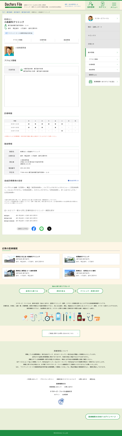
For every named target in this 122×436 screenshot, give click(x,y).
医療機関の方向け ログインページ (102, 416)
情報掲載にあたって (55, 387)
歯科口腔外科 (34, 215)
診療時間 (43, 40)
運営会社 (92, 379)
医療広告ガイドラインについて (66, 379)
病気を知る (61, 291)
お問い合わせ (83, 379)
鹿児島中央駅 (26, 12)
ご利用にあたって (32, 379)
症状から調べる (32, 291)
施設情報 (67, 40)
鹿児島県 (9, 12)
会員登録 (65, 394)
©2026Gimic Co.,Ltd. (61, 433)
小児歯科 (27, 215)
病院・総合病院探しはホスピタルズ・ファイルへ (73, 5)
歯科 (17, 215)
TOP (3, 12)
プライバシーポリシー (47, 379)
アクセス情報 (17, 40)
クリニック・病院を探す (90, 291)
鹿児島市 (17, 12)
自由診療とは (73, 180)
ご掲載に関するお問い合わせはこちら (61, 333)
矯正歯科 (21, 215)
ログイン (57, 394)
